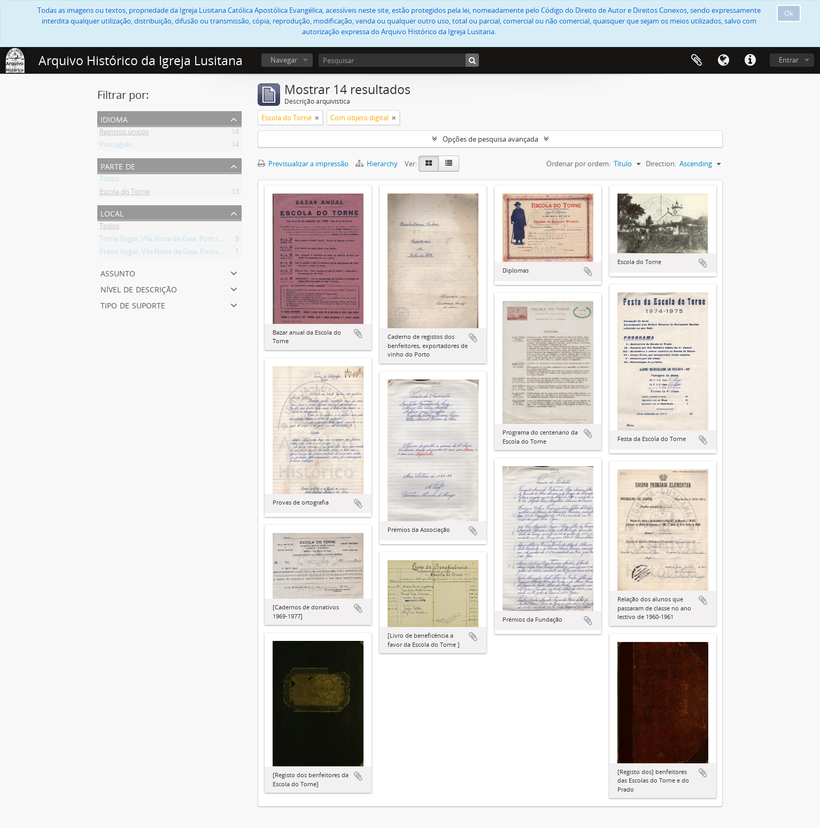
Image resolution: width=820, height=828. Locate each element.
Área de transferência (696, 60)
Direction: (661, 163)
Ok (788, 13)
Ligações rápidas (750, 60)
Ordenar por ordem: (578, 163)
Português (116, 146)
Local (111, 212)
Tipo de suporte (132, 304)
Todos (109, 180)
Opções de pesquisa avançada (490, 139)
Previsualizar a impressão (303, 163)
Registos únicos (124, 133)
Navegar (283, 60)
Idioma (723, 60)
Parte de (117, 165)
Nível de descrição (138, 288)
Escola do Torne (124, 193)
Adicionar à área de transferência (358, 333)
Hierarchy (377, 163)
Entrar (789, 60)
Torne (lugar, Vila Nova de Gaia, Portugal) (164, 240)
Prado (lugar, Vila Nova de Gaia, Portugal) (164, 253)
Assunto (117, 272)
